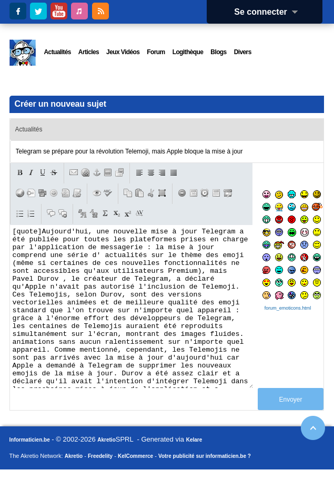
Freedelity (100, 487)
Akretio (106, 471)
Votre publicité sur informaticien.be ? (204, 487)
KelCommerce (135, 487)
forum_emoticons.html (288, 308)
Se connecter (269, 11)
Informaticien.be (29, 471)
